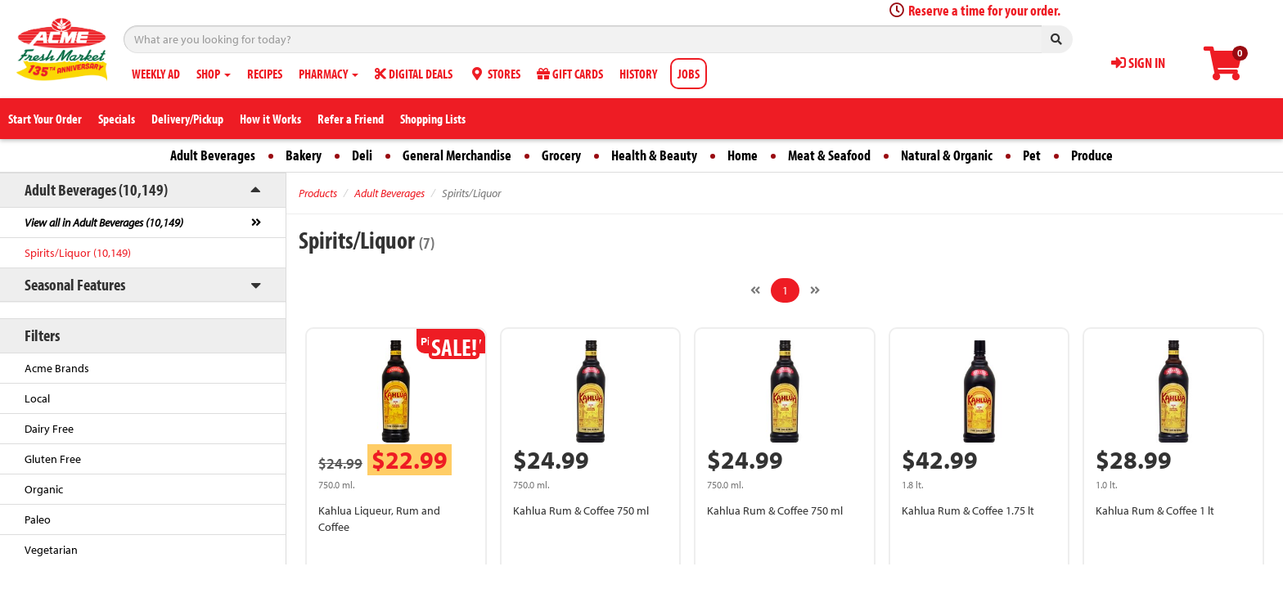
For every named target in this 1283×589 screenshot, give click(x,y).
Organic (44, 489)
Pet (1032, 155)
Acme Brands (57, 368)
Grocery (561, 155)
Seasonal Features (75, 284)
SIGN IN (1138, 62)
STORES (494, 73)
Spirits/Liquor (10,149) (78, 252)
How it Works (270, 118)
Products (318, 193)
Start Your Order (45, 118)
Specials (116, 118)
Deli (362, 155)
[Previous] (755, 290)
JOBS (689, 73)
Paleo (38, 519)
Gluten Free (53, 459)
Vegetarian (51, 549)
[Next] (815, 290)
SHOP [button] (213, 73)
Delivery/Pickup (187, 118)
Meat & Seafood (829, 155)
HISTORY (638, 73)
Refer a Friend (350, 118)
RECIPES (264, 73)
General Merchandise (457, 155)
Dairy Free (49, 428)
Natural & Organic (947, 155)
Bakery (304, 155)
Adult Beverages (212, 155)
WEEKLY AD (156, 73)
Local (37, 398)
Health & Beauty (654, 155)
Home (742, 155)
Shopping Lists (433, 118)
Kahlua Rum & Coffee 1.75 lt (968, 510)
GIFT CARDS (570, 73)
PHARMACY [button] (328, 73)
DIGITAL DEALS (413, 73)
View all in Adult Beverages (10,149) (104, 222)
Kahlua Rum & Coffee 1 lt (1155, 510)
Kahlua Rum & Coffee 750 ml (581, 510)
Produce (1092, 155)
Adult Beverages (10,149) (96, 189)
